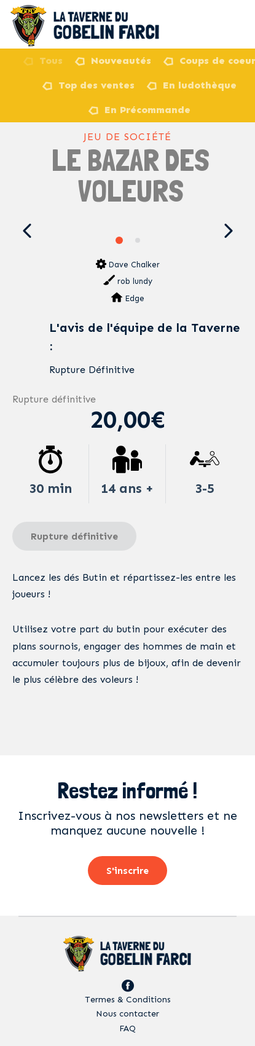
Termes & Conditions (128, 999)
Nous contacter (127, 1014)
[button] (26, 231)
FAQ (127, 1028)
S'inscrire (127, 870)
